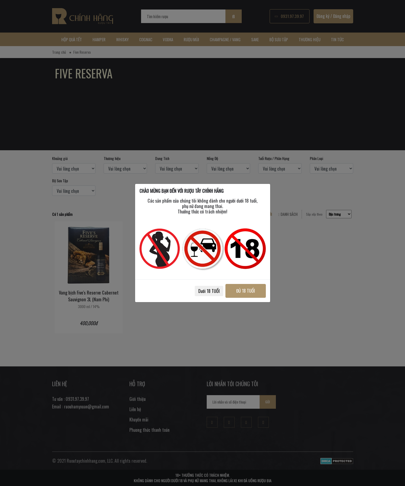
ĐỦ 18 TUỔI (245, 290)
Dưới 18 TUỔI (208, 291)
